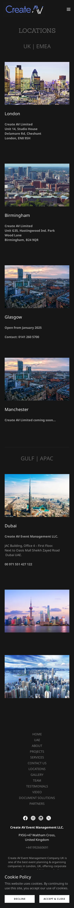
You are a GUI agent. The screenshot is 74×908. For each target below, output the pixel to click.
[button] (68, 9)
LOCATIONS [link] (37, 769)
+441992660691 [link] (37, 847)
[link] (24, 9)
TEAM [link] (37, 780)
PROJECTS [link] (37, 751)
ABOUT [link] (37, 746)
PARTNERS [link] (37, 803)
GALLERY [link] (37, 775)
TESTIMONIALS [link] (37, 786)
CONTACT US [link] (37, 763)
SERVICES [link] (37, 757)
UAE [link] (37, 740)
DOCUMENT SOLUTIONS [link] (37, 798)
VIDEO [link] (37, 792)
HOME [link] (37, 734)
